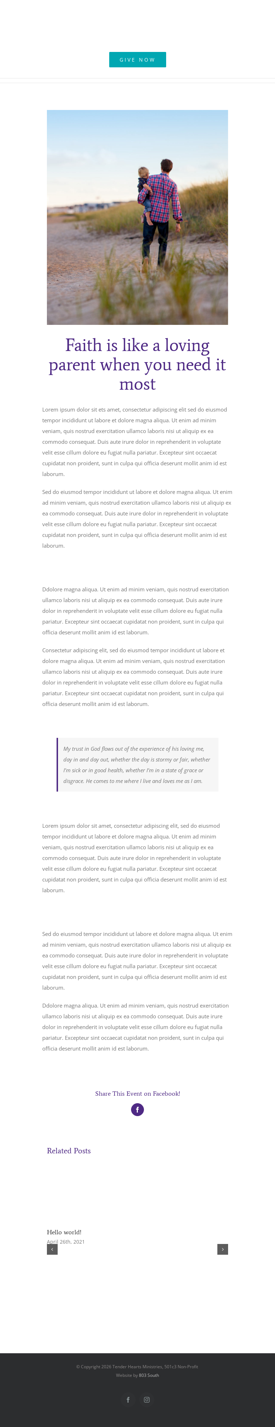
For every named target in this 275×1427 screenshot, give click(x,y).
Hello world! (64, 1232)
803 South (149, 1375)
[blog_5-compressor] (137, 217)
